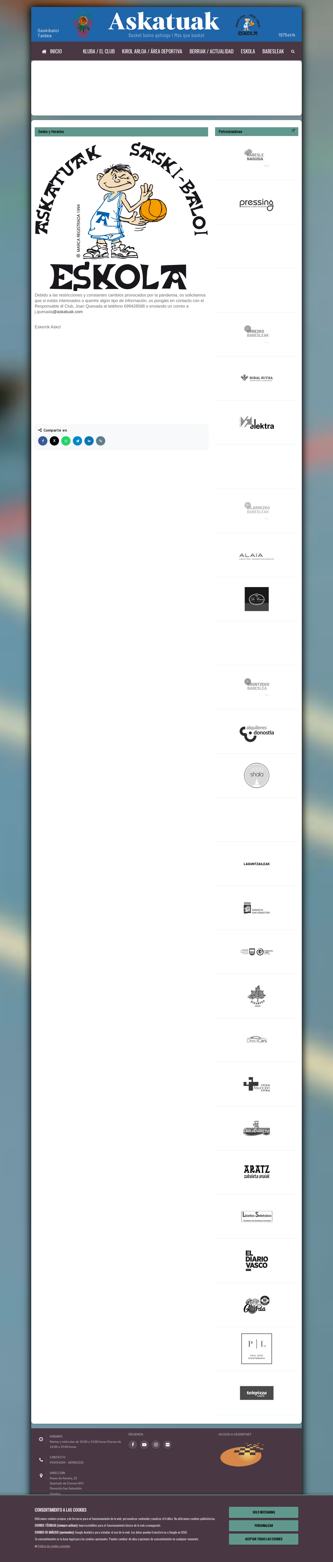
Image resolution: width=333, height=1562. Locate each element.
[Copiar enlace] (100, 440)
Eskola (248, 51)
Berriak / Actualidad (212, 51)
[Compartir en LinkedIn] (89, 440)
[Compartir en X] (54, 440)
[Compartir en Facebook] (42, 440)
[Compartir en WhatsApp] (66, 440)
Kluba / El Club (99, 51)
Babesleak (273, 51)
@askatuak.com (68, 311)
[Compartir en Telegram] (77, 440)
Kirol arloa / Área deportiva (152, 51)
